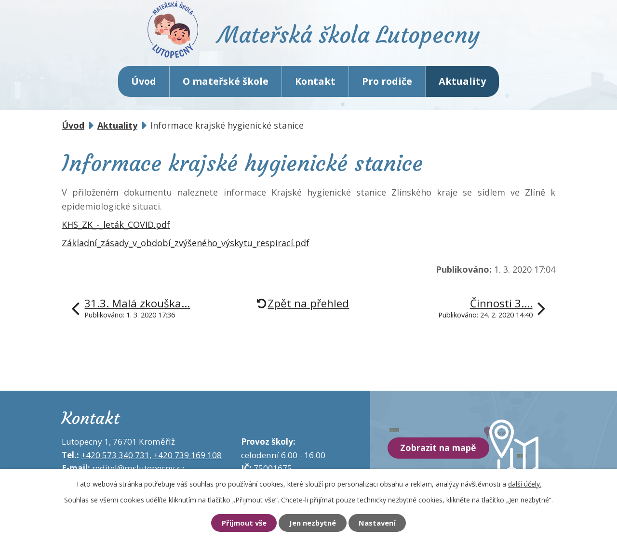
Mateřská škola (350, 36)
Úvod (143, 81)
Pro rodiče (387, 81)
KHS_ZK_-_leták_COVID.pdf (116, 225)
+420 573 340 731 (115, 455)
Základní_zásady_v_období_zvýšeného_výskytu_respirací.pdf (185, 243)
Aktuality (462, 81)
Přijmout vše (243, 523)
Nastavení (377, 523)
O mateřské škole (225, 81)
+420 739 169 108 (187, 455)
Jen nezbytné (312, 523)
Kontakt (315, 81)
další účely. (524, 483)
